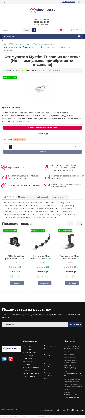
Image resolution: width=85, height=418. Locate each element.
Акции (46, 361)
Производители (50, 346)
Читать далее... (23, 122)
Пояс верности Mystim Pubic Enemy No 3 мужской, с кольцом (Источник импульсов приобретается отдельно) (70, 257)
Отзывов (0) (42, 197)
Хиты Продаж (49, 367)
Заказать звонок (68, 2)
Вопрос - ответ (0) (59, 197)
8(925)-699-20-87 (73, 349)
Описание (9, 197)
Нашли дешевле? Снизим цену (42, 127)
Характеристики (25, 197)
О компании (27, 358)
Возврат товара (29, 376)
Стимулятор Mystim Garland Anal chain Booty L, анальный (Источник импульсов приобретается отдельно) (42, 257)
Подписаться (75, 324)
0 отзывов (56, 70)
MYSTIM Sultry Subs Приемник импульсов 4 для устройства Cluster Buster (15, 257)
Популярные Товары (51, 364)
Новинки (47, 370)
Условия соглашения (31, 367)
